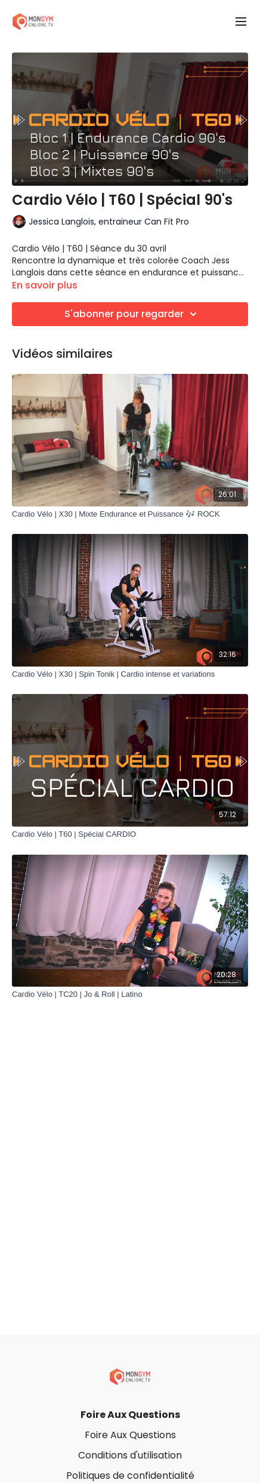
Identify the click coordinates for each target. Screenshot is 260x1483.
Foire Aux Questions (130, 1414)
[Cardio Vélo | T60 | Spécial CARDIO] (130, 834)
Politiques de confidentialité (130, 1475)
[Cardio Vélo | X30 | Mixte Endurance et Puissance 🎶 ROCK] (130, 514)
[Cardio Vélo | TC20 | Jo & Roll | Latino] (130, 994)
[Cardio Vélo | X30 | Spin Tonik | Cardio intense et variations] (130, 674)
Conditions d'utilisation (130, 1455)
